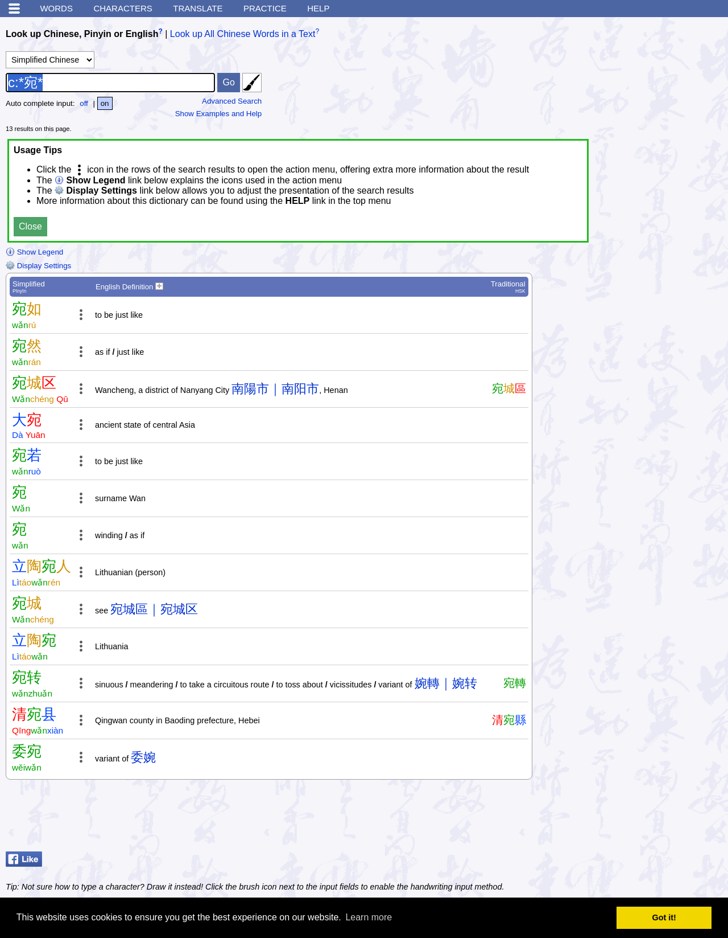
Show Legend (34, 252)
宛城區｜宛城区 (154, 609)
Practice (265, 8)
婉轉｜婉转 (446, 683)
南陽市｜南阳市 (275, 389)
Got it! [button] (664, 917)
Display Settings (38, 265)
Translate (197, 8)
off (84, 103)
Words (56, 8)
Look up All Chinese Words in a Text (243, 34)
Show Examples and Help (218, 113)
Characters (122, 8)
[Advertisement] (631, 818)
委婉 (143, 757)
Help (318, 8)
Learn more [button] (368, 917)
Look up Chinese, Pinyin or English (82, 34)
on (105, 103)
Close (30, 226)
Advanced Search (232, 101)
